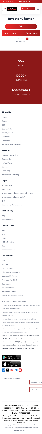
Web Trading (7, 219)
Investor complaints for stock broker (17, 193)
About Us (6, 112)
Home (4, 117)
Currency (6, 167)
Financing (6, 171)
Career (5, 121)
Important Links (8, 250)
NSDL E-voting (8, 242)
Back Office (7, 185)
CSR (3, 125)
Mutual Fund (7, 163)
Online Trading (8, 1)
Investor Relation (9, 292)
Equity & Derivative (10, 155)
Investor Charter (9, 288)
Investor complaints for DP (13, 197)
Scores (4, 246)
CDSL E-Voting (8, 268)
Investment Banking (10, 174)
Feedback (6, 136)
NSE (3, 234)
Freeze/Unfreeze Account (12, 295)
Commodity (7, 159)
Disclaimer (6, 140)
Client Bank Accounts (11, 272)
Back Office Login (23, 1)
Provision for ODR (9, 280)
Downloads (6, 284)
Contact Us (7, 129)
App (3, 216)
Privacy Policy (7, 133)
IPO (3, 201)
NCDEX (5, 264)
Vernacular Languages (11, 144)
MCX (4, 238)
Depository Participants (12, 205)
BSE (3, 230)
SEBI (3, 260)
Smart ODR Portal (9, 276)
